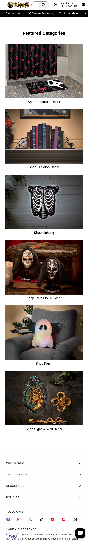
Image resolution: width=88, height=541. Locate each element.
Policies (44, 497)
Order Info (44, 463)
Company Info (44, 474)
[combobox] (34, 4)
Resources (44, 486)
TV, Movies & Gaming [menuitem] (41, 13)
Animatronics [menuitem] (14, 13)
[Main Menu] (3, 4)
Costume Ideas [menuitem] (68, 13)
